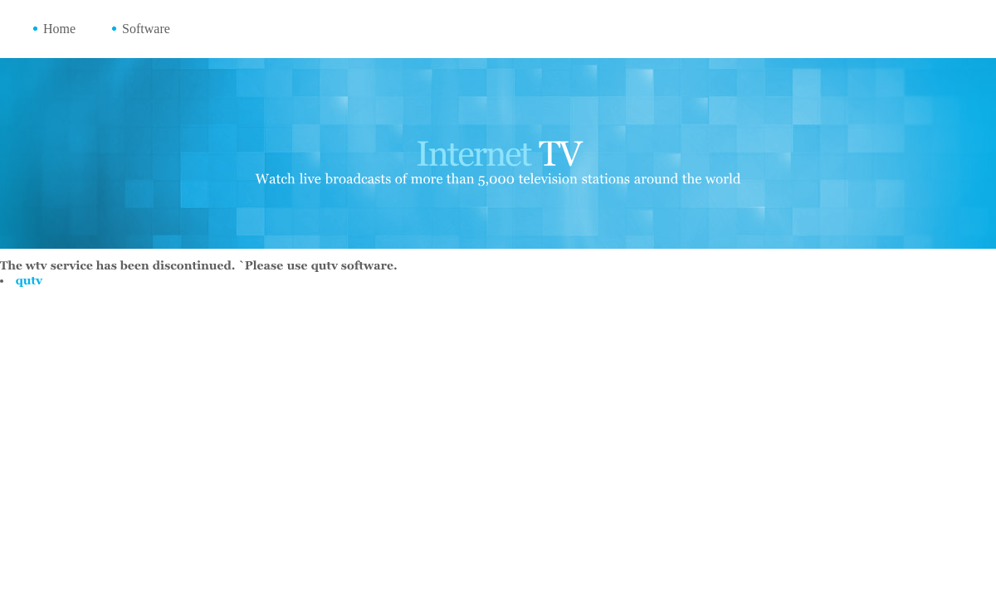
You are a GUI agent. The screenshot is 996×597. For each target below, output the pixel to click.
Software (146, 29)
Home (59, 29)
